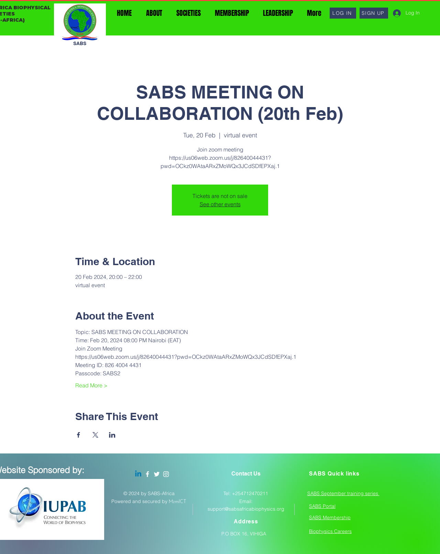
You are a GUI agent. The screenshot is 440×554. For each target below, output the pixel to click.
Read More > (91, 385)
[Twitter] (157, 474)
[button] (343, 13)
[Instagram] (166, 474)
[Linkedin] (138, 474)
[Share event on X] (95, 435)
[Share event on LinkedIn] (112, 435)
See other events (220, 204)
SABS (79, 43)
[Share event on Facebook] (78, 435)
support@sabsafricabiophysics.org (246, 509)
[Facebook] (147, 474)
